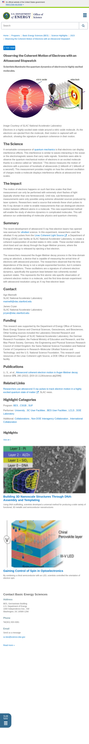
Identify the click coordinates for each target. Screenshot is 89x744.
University (20, 410)
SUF (30, 405)
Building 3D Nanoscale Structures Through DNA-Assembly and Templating (37, 498)
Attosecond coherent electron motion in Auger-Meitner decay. (47, 372)
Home (6, 36)
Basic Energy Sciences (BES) (36, 36)
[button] (83, 25)
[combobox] (40, 25)
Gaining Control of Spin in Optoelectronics (33, 570)
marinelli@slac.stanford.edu (17, 301)
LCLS (71, 410)
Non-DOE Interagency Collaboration (49, 418)
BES (15, 405)
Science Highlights (59, 36)
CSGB (23, 405)
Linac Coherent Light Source (49, 235)
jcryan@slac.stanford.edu (16, 313)
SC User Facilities (36, 410)
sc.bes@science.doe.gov (14, 637)
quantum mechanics (44, 149)
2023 (72, 36)
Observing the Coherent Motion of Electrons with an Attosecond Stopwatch (37, 39)
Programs (15, 36)
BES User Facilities (57, 410)
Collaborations (22, 418)
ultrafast (25, 232)
